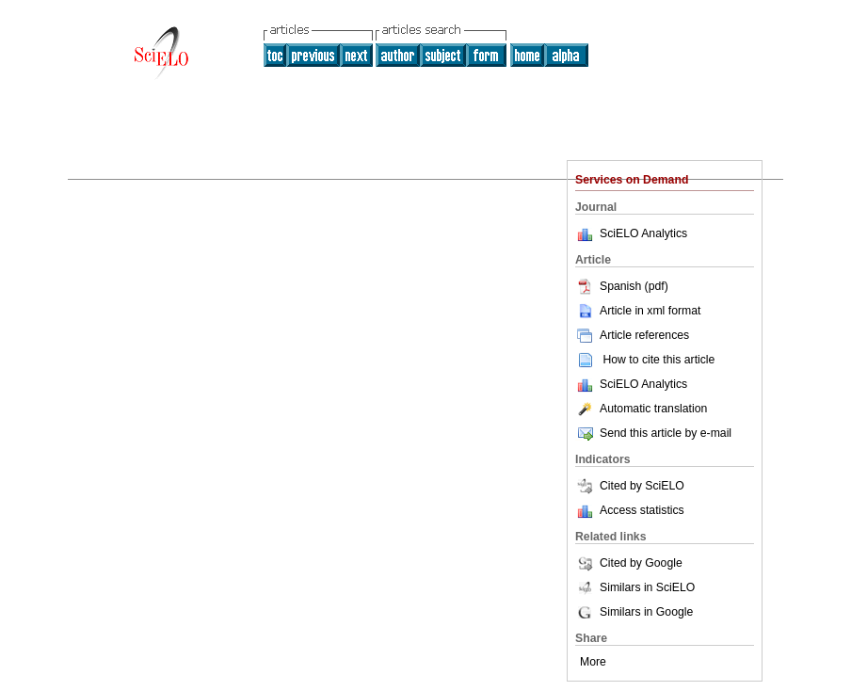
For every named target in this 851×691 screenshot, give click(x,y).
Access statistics (642, 510)
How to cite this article (658, 359)
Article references (632, 335)
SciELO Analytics (643, 233)
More (593, 661)
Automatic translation (641, 408)
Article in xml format (637, 310)
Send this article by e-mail (653, 433)
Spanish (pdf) (621, 286)
